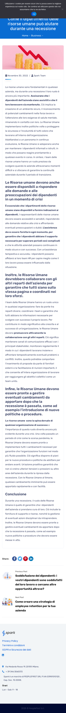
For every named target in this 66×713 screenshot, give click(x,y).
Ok (33, 14)
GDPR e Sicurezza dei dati (16, 649)
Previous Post (21, 571)
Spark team (40, 75)
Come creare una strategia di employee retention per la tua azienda (35, 606)
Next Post (19, 597)
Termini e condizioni (13, 645)
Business (36, 35)
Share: (5, 559)
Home (25, 35)
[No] (62, 9)
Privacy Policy (10, 641)
